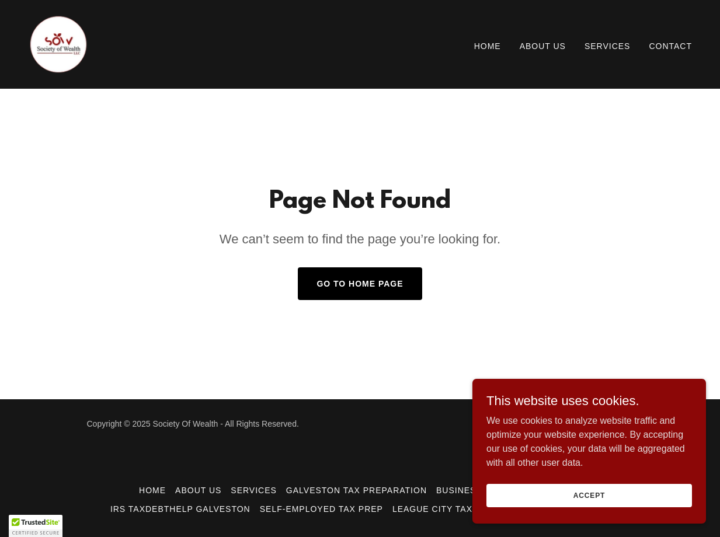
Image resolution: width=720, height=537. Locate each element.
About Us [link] (543, 46)
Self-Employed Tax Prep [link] (321, 509)
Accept (589, 495)
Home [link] (487, 46)
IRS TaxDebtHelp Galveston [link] (180, 509)
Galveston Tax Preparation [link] (356, 490)
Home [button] (152, 490)
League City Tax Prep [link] (446, 509)
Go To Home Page (359, 283)
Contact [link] (670, 46)
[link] (58, 43)
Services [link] (608, 46)
